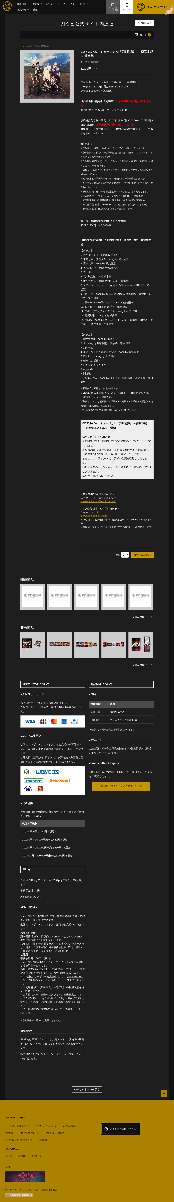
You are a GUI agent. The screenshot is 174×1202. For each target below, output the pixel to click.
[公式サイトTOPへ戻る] (162, 1095)
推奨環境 (43, 1138)
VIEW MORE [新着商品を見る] (140, 665)
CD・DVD (84, 62)
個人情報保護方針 (30, 1131)
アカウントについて (46, 1124)
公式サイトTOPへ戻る (87, 1089)
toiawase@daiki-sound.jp (95, 515)
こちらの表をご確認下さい (124, 720)
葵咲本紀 (95, 62)
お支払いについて (72, 1124)
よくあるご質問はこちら (120, 1129)
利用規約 (9, 1131)
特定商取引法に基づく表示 (18, 1138)
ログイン (126, 7)
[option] (47, 76)
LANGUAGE (144, 23)
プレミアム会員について (17, 1124)
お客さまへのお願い (55, 1131)
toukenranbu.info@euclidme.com (99, 501)
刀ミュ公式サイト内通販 (113, 6)
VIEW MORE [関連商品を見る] (140, 617)
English (23, 1154)
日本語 (9, 1154)
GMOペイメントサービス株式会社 (47, 969)
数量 (118, 555)
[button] (36, 4)
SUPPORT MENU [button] (15, 1117)
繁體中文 (38, 1154)
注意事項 (52, 976)
